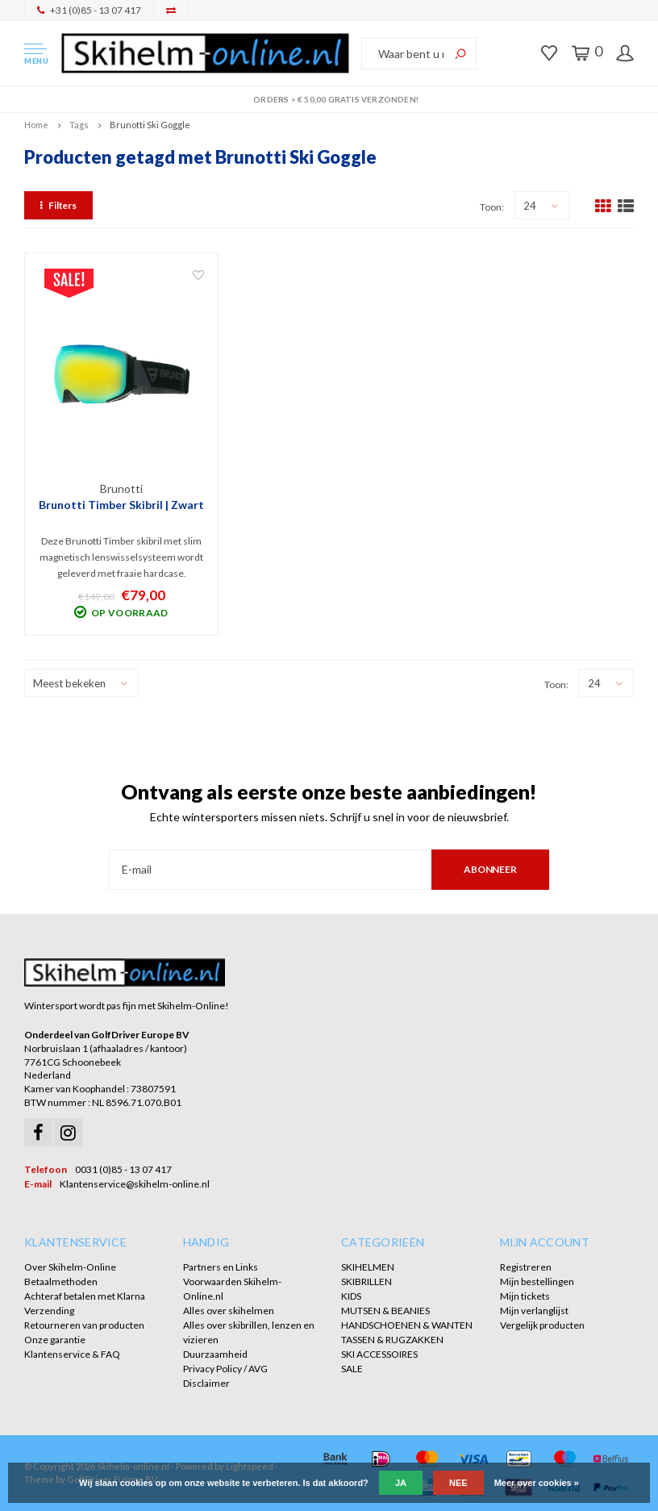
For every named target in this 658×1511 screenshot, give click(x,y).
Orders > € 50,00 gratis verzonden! (329, 99)
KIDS (351, 1296)
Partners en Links (220, 1267)
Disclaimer (206, 1383)
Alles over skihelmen (228, 1310)
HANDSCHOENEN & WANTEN (407, 1325)
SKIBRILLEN (366, 1281)
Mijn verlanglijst (534, 1310)
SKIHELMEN (367, 1267)
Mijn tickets (525, 1296)
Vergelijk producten (542, 1325)
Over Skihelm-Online (70, 1267)
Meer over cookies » (536, 1483)
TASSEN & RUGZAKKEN (392, 1340)
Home (36, 124)
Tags (79, 124)
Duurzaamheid (215, 1354)
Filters (58, 205)
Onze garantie (54, 1340)
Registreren (526, 1267)
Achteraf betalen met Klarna (84, 1296)
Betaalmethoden (61, 1281)
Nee (458, 1483)
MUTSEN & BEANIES (385, 1310)
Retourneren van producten (84, 1325)
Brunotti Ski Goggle (150, 124)
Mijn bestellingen (537, 1281)
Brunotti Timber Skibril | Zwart (121, 504)
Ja (400, 1483)
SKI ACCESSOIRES (379, 1354)
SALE (352, 1369)
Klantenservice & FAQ (72, 1354)
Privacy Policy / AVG (225, 1369)
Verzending (49, 1310)
